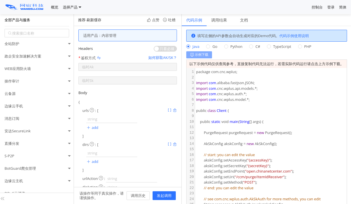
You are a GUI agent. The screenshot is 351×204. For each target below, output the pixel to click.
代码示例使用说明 (294, 35)
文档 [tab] (244, 20)
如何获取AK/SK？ (162, 58)
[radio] (192, 46)
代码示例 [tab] (194, 20)
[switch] (165, 49)
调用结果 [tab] (219, 20)
